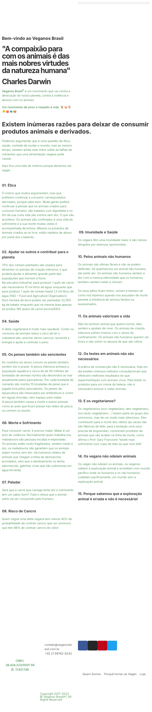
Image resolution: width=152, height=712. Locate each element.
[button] (114, 3)
